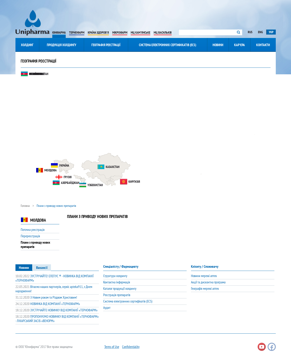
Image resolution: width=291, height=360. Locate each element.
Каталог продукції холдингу (119, 288)
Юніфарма (59, 32)
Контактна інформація (116, 282)
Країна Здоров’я (98, 32)
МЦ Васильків (163, 32)
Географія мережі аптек (205, 288)
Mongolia (31, 74)
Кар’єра (239, 45)
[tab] (23, 267)
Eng (260, 32)
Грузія (63, 177)
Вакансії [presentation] (42, 267)
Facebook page (272, 347)
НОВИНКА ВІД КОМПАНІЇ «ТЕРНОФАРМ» (47, 304)
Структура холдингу (115, 276)
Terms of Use (111, 347)
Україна (60, 165)
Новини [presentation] (24, 267)
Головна (25, 206)
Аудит (106, 307)
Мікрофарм (119, 32)
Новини (218, 45)
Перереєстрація (30, 236)
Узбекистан (91, 185)
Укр (271, 32)
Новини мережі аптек (204, 276)
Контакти (263, 45)
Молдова (46, 170)
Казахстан (108, 166)
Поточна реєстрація (33, 230)
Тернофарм (76, 32)
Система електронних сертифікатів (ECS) (167, 45)
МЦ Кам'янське (140, 32)
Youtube (262, 347)
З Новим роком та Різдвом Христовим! (46, 297)
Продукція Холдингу (61, 45)
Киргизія (130, 181)
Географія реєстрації (105, 45)
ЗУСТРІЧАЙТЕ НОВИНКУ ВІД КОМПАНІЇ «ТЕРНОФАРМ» (56, 310)
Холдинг (27, 45)
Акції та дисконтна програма (208, 282)
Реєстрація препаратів (116, 295)
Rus (250, 32)
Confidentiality (131, 347)
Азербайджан (66, 182)
